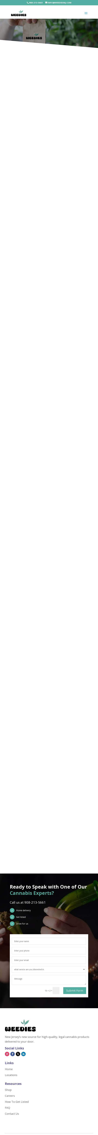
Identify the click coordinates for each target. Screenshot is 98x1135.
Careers (10, 1096)
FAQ (7, 1108)
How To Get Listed (17, 1102)
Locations (11, 1075)
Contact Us (12, 1113)
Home (9, 1069)
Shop (8, 1090)
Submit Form (74, 990)
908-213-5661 (36, 2)
